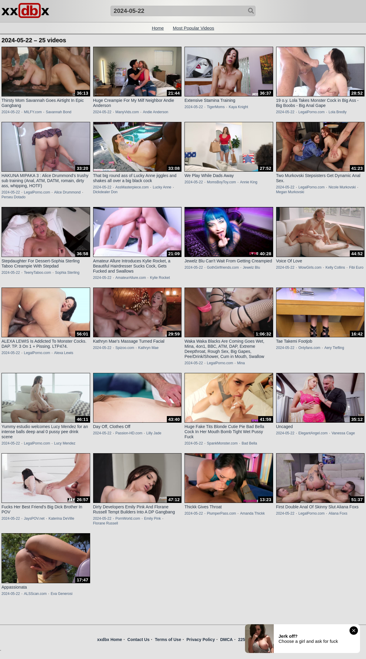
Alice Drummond (67, 192)
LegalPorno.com (311, 112)
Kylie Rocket (160, 278)
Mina (241, 363)
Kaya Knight (238, 107)
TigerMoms (216, 107)
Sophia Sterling (67, 272)
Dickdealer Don (105, 192)
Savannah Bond (58, 112)
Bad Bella (249, 443)
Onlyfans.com (309, 348)
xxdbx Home (109, 639)
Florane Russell (105, 523)
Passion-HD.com (128, 433)
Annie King (248, 182)
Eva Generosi (61, 594)
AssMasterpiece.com (132, 187)
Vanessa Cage (343, 433)
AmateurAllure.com (130, 278)
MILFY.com (33, 112)
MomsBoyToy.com (221, 182)
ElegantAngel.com (312, 433)
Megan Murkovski (290, 192)
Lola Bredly (338, 112)
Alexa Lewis (63, 353)
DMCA (226, 639)
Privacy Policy (200, 639)
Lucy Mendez (64, 443)
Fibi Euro (356, 267)
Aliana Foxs (338, 513)
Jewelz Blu (251, 267)
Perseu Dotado (13, 197)
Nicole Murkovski (342, 187)
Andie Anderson (155, 112)
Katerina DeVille (61, 518)
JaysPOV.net (34, 518)
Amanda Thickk (252, 513)
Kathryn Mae (148, 348)
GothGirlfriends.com (223, 267)
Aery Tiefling (334, 348)
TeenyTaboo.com (37, 272)
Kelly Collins (335, 267)
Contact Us (138, 639)
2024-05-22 (10, 112)
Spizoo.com (124, 348)
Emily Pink (152, 518)
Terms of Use (168, 639)
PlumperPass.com (221, 513)
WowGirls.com (309, 267)
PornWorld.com (127, 518)
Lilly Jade (153, 433)
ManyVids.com (127, 112)
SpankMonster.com (222, 443)
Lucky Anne (162, 187)
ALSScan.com (35, 594)
